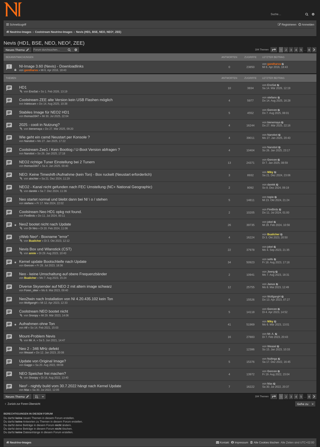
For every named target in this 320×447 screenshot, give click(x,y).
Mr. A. (32, 340)
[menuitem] (306, 25)
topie (270, 197)
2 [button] (286, 50)
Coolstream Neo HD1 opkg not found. (50, 212)
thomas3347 (31, 116)
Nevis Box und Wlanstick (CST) (45, 249)
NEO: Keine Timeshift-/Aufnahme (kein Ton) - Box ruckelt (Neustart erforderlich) (85, 174)
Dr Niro (33, 228)
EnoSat (33, 91)
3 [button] (291, 50)
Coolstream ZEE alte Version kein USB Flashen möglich (66, 100)
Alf (25, 327)
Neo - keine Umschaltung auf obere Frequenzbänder (63, 274)
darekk (33, 191)
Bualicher (35, 240)
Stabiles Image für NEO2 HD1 (44, 112)
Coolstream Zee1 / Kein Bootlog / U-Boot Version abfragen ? (69, 150)
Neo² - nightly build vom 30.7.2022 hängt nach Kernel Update (70, 386)
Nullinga (272, 358)
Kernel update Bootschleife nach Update (52, 261)
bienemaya (35, 128)
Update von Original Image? (42, 361)
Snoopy (33, 315)
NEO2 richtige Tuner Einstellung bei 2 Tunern (57, 162)
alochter (33, 178)
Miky (270, 172)
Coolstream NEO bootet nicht (43, 311)
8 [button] (309, 50)
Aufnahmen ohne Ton (37, 324)
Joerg (271, 271)
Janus (271, 284)
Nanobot (29, 141)
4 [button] (296, 50)
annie (32, 253)
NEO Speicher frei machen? (42, 373)
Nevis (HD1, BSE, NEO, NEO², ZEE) (44, 43)
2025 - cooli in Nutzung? (39, 125)
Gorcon (272, 110)
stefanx (272, 97)
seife (270, 259)
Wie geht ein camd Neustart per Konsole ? (54, 137)
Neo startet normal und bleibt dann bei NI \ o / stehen (63, 199)
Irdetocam (30, 103)
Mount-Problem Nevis (37, 336)
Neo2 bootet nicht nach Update (45, 224)
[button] (273, 49)
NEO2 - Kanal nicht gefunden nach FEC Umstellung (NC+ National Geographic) (85, 187)
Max (26, 389)
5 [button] (301, 50)
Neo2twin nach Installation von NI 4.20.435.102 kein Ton (66, 299)
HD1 (23, 87)
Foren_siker (31, 290)
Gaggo (28, 365)
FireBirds (29, 215)
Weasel (28, 352)
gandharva (31, 70)
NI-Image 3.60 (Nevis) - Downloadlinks (51, 66)
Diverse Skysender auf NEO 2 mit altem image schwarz (65, 286)
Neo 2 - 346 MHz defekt (39, 349)
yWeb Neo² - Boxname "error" (44, 237)
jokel (270, 222)
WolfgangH (31, 302)
